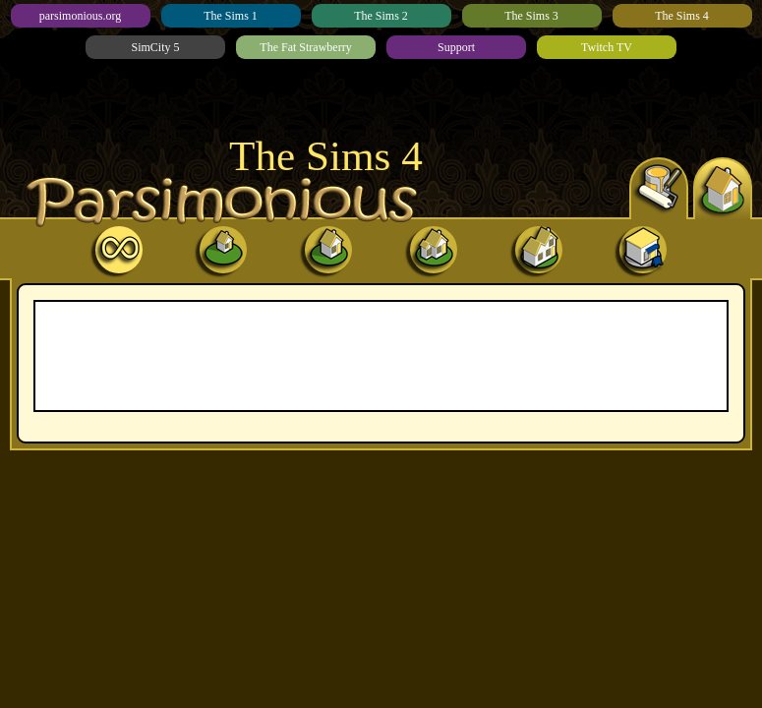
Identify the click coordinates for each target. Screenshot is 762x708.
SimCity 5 (155, 47)
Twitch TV (606, 47)
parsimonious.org (80, 16)
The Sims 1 (231, 16)
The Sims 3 (531, 16)
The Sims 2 (381, 16)
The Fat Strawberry (305, 47)
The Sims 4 (682, 16)
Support (456, 47)
